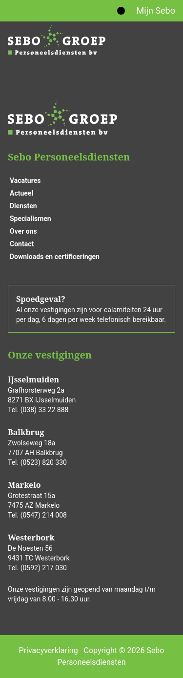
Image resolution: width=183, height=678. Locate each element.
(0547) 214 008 (43, 515)
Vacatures (25, 180)
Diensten (23, 206)
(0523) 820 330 (43, 462)
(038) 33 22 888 (44, 410)
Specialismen (30, 218)
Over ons (23, 231)
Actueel (21, 193)
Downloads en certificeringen (55, 256)
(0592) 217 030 (43, 568)
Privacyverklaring (48, 650)
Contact (22, 244)
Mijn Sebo (156, 10)
